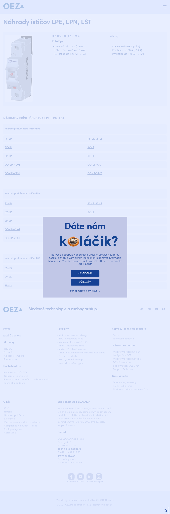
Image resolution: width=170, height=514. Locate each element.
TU (98, 291)
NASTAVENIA (85, 273)
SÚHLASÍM (85, 282)
